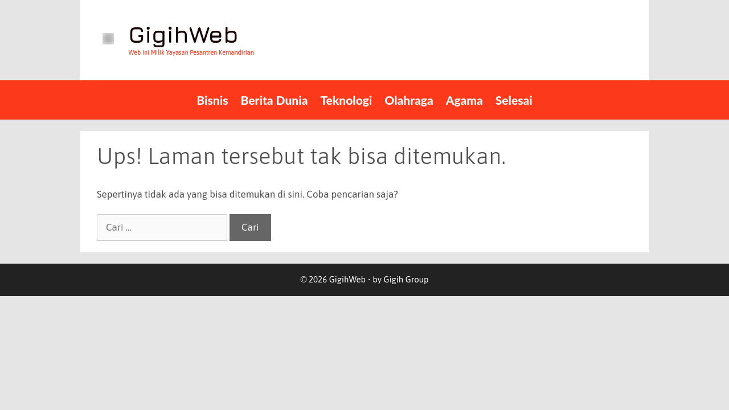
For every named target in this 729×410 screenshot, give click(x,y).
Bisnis (212, 100)
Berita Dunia (274, 100)
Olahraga (408, 100)
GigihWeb (184, 34)
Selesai (514, 100)
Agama (464, 100)
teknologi (346, 100)
